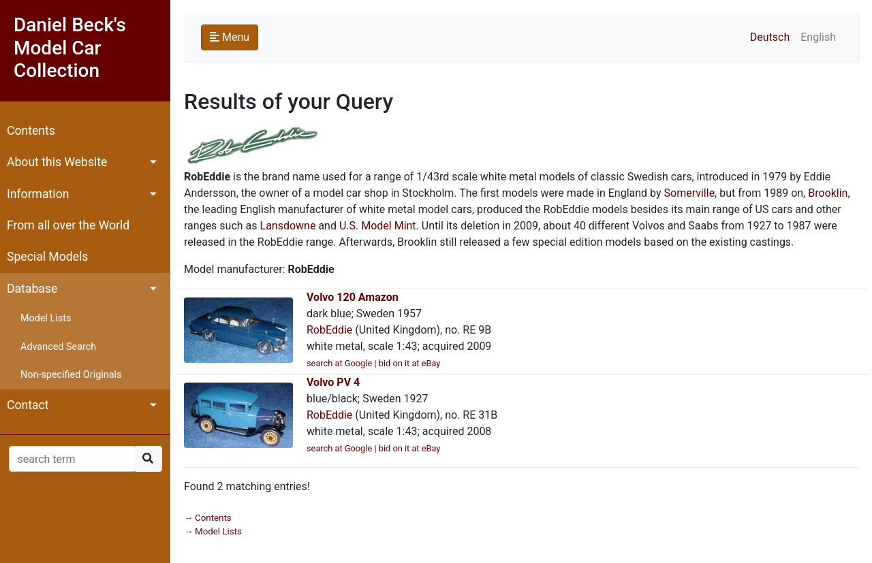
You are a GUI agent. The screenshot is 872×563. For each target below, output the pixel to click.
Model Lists (45, 318)
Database (32, 288)
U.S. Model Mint (377, 225)
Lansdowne (288, 225)
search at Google (339, 363)
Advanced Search (58, 347)
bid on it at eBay (410, 363)
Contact (28, 405)
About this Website (57, 162)
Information (38, 194)
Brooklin (827, 193)
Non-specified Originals (70, 375)
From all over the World (68, 225)
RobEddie (329, 329)
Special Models (47, 256)
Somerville (689, 193)
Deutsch (770, 37)
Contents (31, 131)
